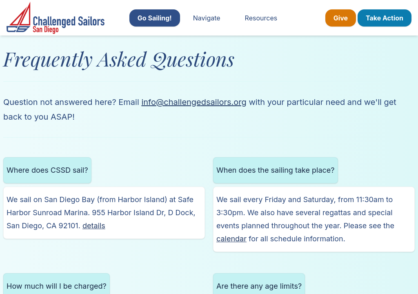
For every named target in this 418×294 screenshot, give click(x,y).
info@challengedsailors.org (193, 102)
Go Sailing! (155, 18)
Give (341, 18)
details (93, 225)
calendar (231, 238)
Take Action (384, 18)
